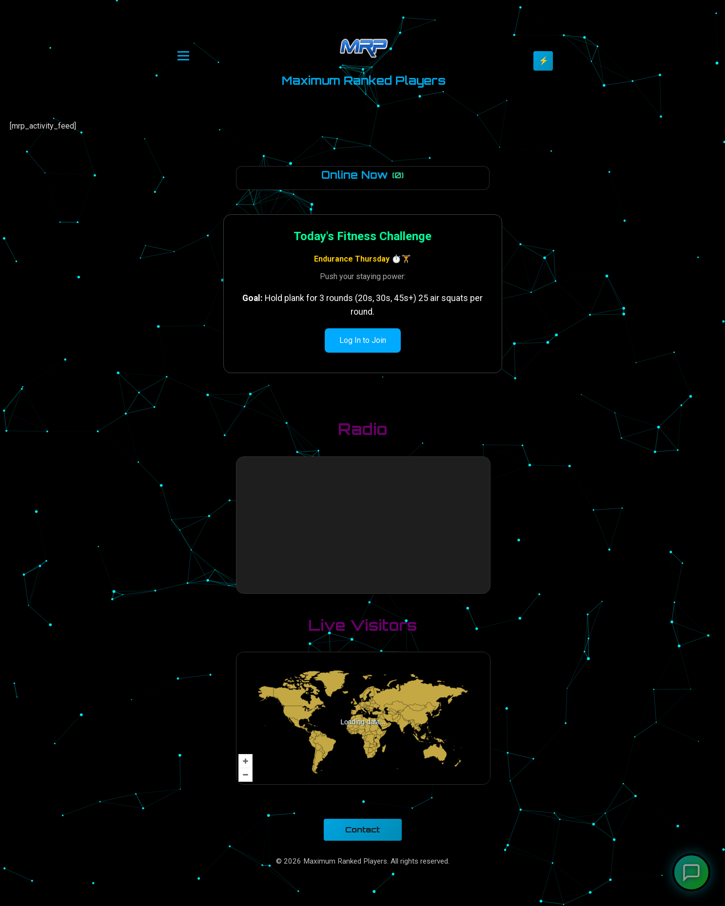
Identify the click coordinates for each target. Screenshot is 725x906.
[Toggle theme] (543, 61)
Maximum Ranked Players (364, 80)
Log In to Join (362, 340)
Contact (362, 829)
